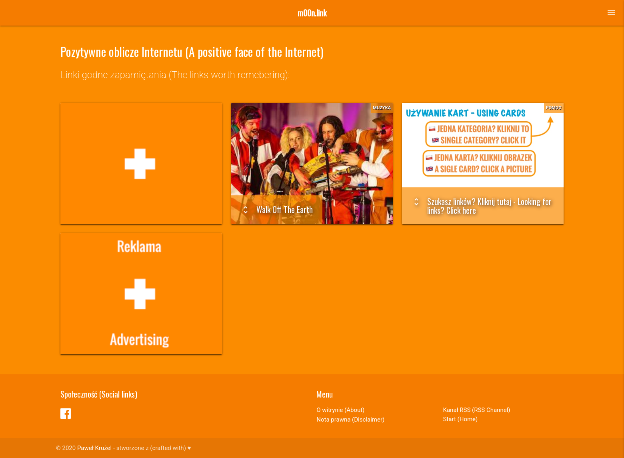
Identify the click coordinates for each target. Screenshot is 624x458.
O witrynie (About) (340, 410)
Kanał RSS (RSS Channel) (476, 410)
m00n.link (312, 13)
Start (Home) (460, 419)
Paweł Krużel (94, 448)
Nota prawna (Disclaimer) (350, 419)
